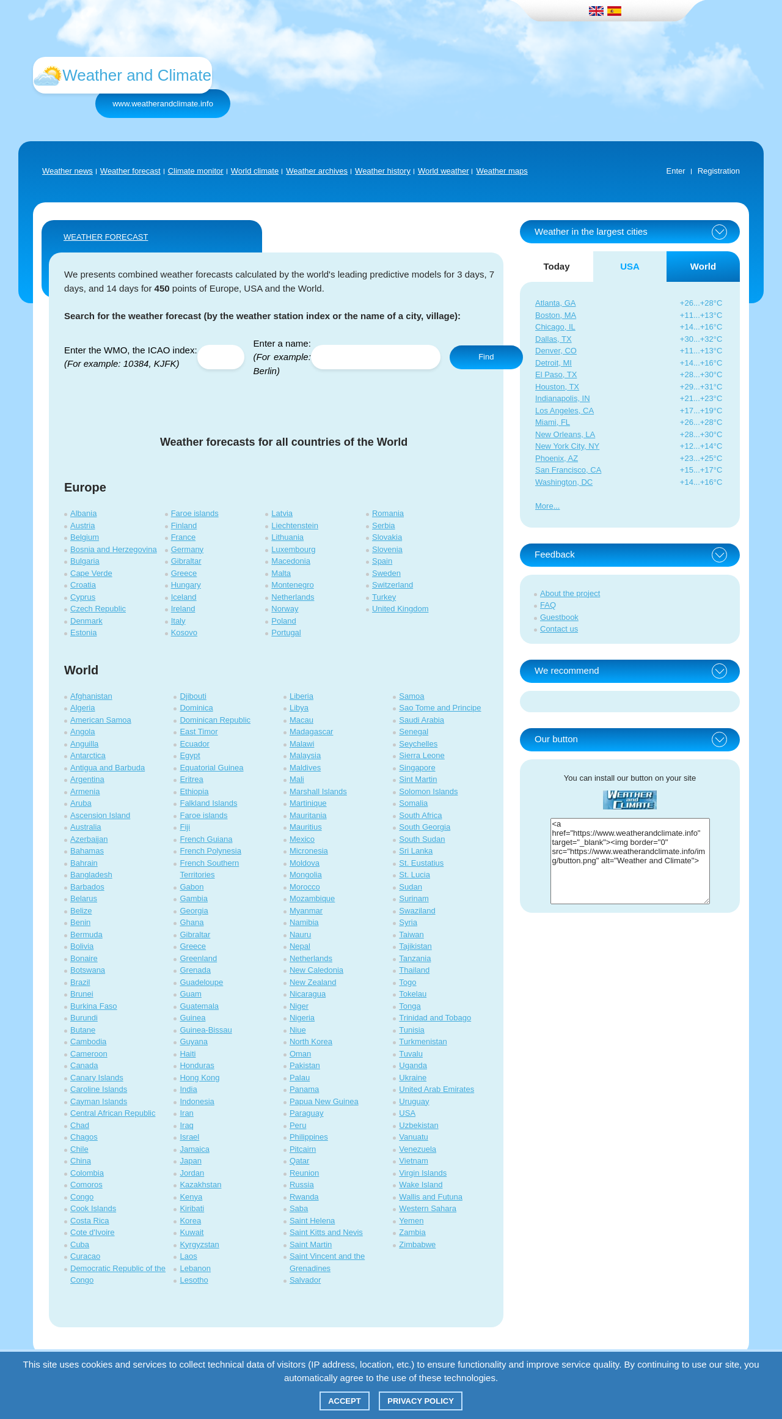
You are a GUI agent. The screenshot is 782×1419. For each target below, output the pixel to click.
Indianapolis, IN (562, 398)
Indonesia (197, 1101)
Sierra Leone (421, 755)
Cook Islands (93, 1208)
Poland (283, 620)
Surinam (413, 898)
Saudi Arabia (421, 719)
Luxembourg (293, 549)
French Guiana (206, 839)
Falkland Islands (208, 803)
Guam (190, 993)
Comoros (86, 1184)
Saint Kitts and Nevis (326, 1232)
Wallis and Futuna (430, 1196)
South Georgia (424, 826)
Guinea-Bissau (206, 1029)
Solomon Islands (428, 791)
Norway (284, 608)
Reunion (304, 1173)
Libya (299, 707)
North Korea (311, 1041)
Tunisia (411, 1029)
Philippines (309, 1136)
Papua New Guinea (324, 1101)
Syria (408, 922)
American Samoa (100, 719)
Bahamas (87, 850)
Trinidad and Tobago (435, 1017)
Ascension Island (100, 815)
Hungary (186, 584)
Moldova (305, 863)
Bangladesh (91, 874)
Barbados (87, 886)
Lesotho (194, 1279)
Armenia (85, 791)
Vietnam (413, 1160)
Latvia (282, 513)
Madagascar (312, 731)
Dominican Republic (215, 719)
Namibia (304, 922)
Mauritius (306, 826)
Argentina (87, 779)
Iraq (186, 1125)
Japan (190, 1160)
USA (407, 1113)
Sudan (410, 886)
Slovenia (387, 549)
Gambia (194, 898)
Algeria (82, 707)
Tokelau (412, 993)
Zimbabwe (417, 1244)
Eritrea (191, 779)
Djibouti (193, 696)
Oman (300, 1053)
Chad (79, 1125)
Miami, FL (552, 422)
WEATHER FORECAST (106, 236)
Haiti (188, 1053)
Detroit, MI (553, 362)
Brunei (81, 993)
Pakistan (305, 1065)
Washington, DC (564, 482)
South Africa (420, 815)
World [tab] (703, 266)
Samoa (411, 696)
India (188, 1089)
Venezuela (417, 1149)
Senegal (413, 731)
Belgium (84, 537)
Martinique (308, 803)
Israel (189, 1136)
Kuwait (191, 1232)
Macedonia (290, 561)
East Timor (198, 731)
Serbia (383, 525)
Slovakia (387, 537)
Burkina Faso (93, 1006)
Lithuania (287, 537)
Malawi (302, 743)
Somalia (413, 803)
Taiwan (411, 934)
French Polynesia (210, 850)
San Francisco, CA (568, 469)
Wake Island (420, 1184)
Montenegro (292, 584)
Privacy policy (420, 1401)
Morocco (305, 886)
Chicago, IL (555, 326)
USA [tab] (630, 266)
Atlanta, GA (555, 303)
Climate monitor (196, 170)
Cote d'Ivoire (92, 1232)
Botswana (87, 970)
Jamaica (194, 1149)
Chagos (84, 1136)
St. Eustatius (421, 863)
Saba (299, 1208)
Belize (81, 910)
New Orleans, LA (565, 434)
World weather (443, 170)
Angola (82, 731)
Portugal (286, 632)
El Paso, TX (556, 374)
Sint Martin (418, 779)
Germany (187, 549)
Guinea (192, 1017)
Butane (82, 1029)
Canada (84, 1065)
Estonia (83, 632)
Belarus (83, 898)
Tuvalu (411, 1053)
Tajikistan (415, 946)
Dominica (196, 707)
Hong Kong (199, 1077)
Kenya (191, 1196)
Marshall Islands (318, 791)
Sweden (386, 573)
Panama (304, 1089)
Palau (300, 1077)
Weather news (67, 170)
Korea (190, 1220)
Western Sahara (427, 1208)
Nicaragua (308, 993)
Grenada (195, 970)
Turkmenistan (423, 1041)
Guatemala (199, 1006)
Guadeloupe (201, 982)
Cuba (79, 1244)
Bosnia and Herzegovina (113, 549)
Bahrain (84, 863)
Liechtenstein (294, 525)
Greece (184, 573)
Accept (344, 1401)
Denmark (86, 620)
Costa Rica (89, 1220)
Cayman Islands (98, 1101)
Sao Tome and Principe (440, 707)
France (183, 537)
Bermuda (86, 934)
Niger (299, 1006)
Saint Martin (311, 1244)
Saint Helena (312, 1220)
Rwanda (304, 1196)
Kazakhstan (200, 1184)
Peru (298, 1125)
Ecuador (194, 743)
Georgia (194, 910)
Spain (382, 561)
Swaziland (417, 910)
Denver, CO (556, 350)
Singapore (417, 767)
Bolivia (81, 946)
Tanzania (415, 958)
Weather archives (317, 170)
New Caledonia (316, 970)
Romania (388, 513)
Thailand (414, 970)
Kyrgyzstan (199, 1244)
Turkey (384, 597)
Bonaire (84, 958)
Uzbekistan (418, 1125)
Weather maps (501, 170)
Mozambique (312, 898)
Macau (301, 719)
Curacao (85, 1256)
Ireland (183, 608)
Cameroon (89, 1053)
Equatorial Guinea (211, 767)
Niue (298, 1029)
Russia (302, 1184)
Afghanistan (91, 696)
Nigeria (302, 1017)
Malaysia (305, 755)
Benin (80, 922)
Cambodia (88, 1041)
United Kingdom (400, 608)
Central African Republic (112, 1113)
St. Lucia (414, 874)
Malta (281, 573)
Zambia (412, 1232)
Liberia (301, 696)
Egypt (190, 755)
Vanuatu (413, 1136)
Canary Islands (96, 1077)
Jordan (192, 1173)
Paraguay (307, 1113)
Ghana (191, 922)
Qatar (300, 1160)
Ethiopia (194, 791)
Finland (184, 525)
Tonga (409, 1006)
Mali (297, 779)
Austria (82, 525)
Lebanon (195, 1268)
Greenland (198, 958)
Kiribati (192, 1208)
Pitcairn (303, 1149)
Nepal (300, 946)
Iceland (184, 597)
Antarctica (88, 755)
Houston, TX (557, 386)
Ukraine (412, 1077)
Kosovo (184, 632)
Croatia (83, 584)
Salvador (305, 1279)
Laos (188, 1256)
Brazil (80, 982)
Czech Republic (98, 608)
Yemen (411, 1220)
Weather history (383, 170)
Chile (79, 1149)
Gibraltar (186, 561)
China (80, 1160)
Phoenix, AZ (556, 458)
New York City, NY (567, 446)
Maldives (305, 767)
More (544, 505)
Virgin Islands (423, 1173)
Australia (85, 826)
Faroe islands (195, 513)
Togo (407, 982)
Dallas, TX (553, 339)
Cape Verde (91, 573)
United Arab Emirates (436, 1089)
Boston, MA (555, 315)
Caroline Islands (98, 1089)
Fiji (185, 826)
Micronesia (309, 850)
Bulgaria (85, 561)
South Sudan (422, 839)
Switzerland (392, 584)
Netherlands (292, 597)
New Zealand (313, 982)
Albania (83, 513)
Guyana (194, 1041)
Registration (719, 170)
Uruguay (414, 1101)
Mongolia (306, 874)
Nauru (300, 934)
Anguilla (84, 743)
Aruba (81, 803)
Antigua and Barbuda (107, 767)
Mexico (302, 839)
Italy (178, 620)
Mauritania (308, 815)
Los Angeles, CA (564, 410)
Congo (81, 1196)
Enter (676, 170)
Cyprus (82, 597)
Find (486, 356)
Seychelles (418, 743)
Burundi (84, 1017)
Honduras (197, 1065)
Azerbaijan (89, 839)
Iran (186, 1113)
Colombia (87, 1173)
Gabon (191, 886)
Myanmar (306, 910)
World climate (255, 170)
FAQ (548, 605)
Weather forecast (130, 170)
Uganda (413, 1065)
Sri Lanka (416, 850)
